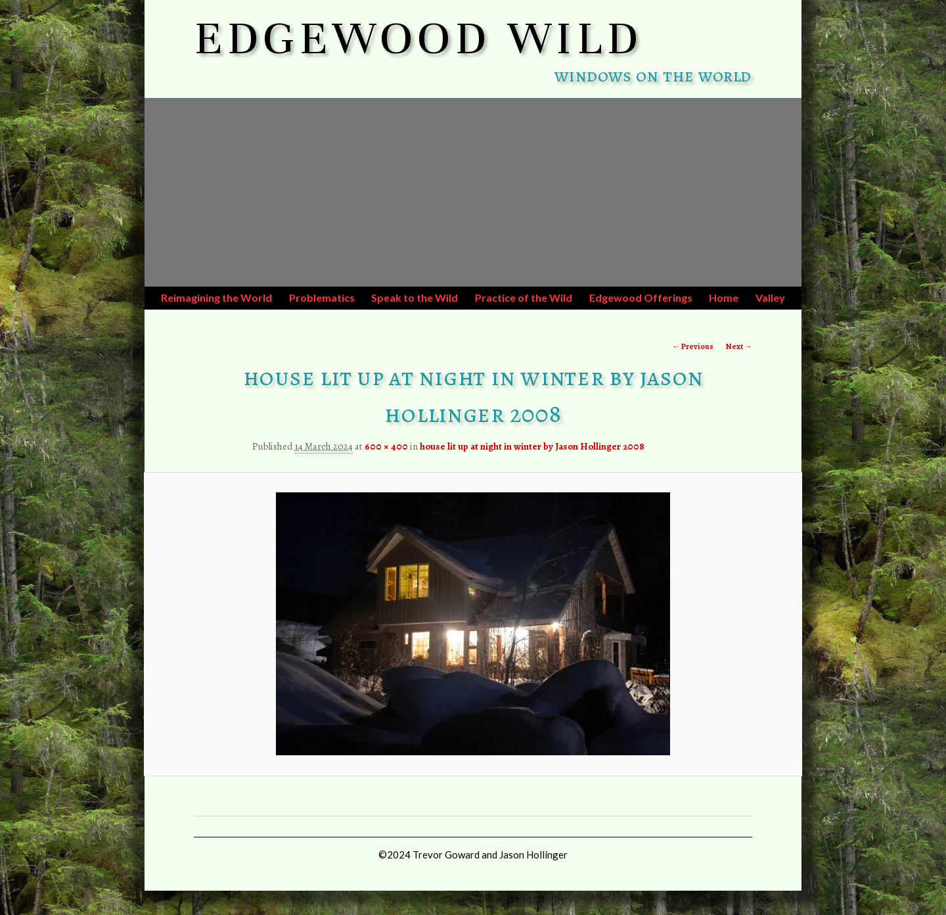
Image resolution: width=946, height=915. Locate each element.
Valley (770, 297)
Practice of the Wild (523, 297)
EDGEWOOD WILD (418, 38)
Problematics (322, 297)
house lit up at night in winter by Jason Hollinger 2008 (532, 446)
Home (723, 297)
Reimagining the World (216, 297)
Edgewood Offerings (640, 297)
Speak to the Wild (414, 297)
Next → (739, 346)
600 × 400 (386, 446)
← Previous (692, 346)
